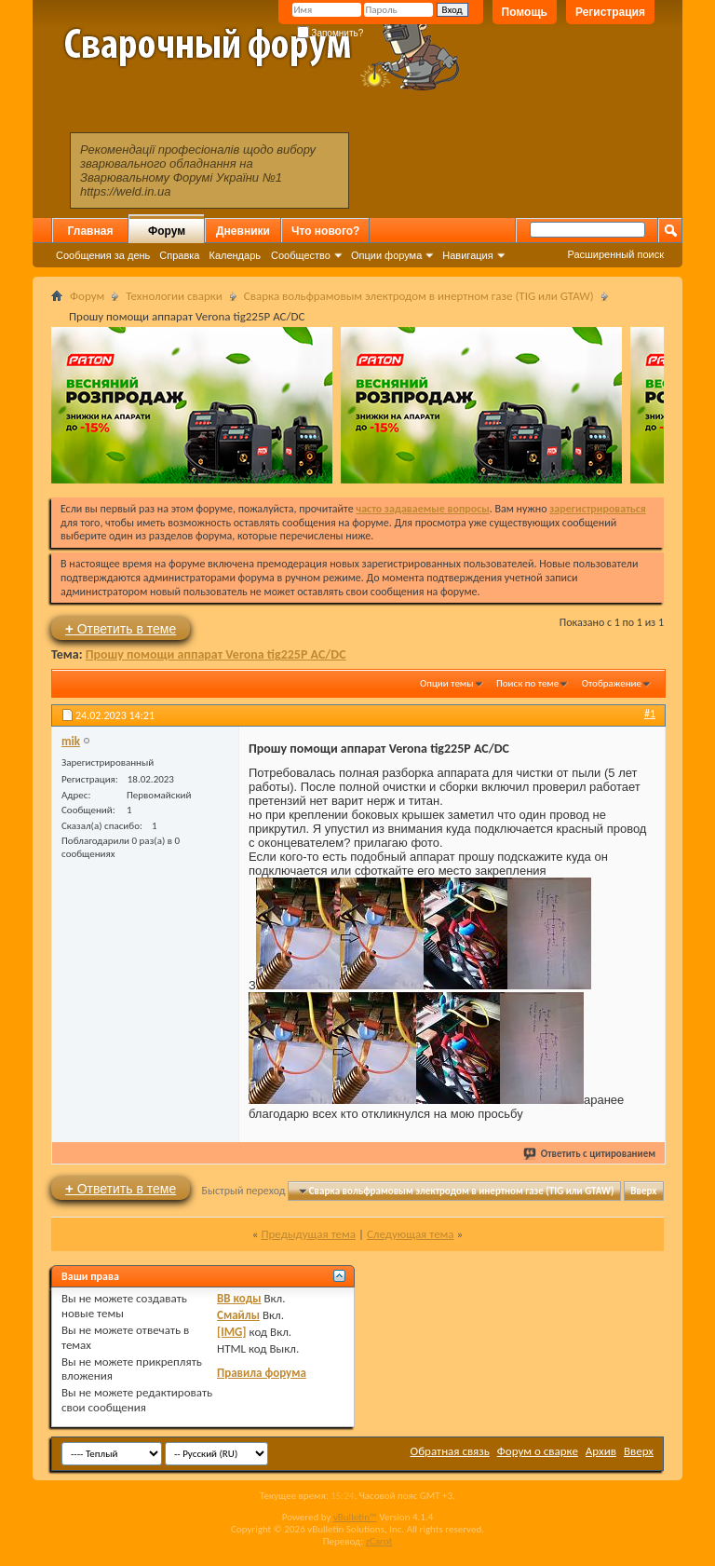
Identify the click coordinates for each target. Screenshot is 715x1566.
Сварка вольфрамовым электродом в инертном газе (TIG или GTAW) (419, 296)
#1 (649, 713)
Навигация (467, 255)
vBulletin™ (355, 1517)
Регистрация (610, 12)
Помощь (524, 12)
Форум (166, 231)
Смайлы (238, 1315)
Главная (91, 231)
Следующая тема (410, 1234)
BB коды (239, 1298)
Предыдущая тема (308, 1234)
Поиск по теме (527, 683)
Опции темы (447, 683)
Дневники (243, 231)
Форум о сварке (537, 1451)
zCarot (379, 1541)
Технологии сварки (174, 296)
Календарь (235, 255)
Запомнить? (330, 33)
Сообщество (301, 255)
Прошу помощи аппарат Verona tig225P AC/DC (216, 654)
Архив (601, 1451)
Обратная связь (450, 1451)
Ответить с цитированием (590, 1154)
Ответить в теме (120, 628)
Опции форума (386, 255)
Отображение (611, 683)
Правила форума (261, 1373)
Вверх (643, 1191)
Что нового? (325, 231)
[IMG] (232, 1332)
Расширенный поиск (615, 254)
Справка (179, 255)
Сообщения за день (103, 255)
